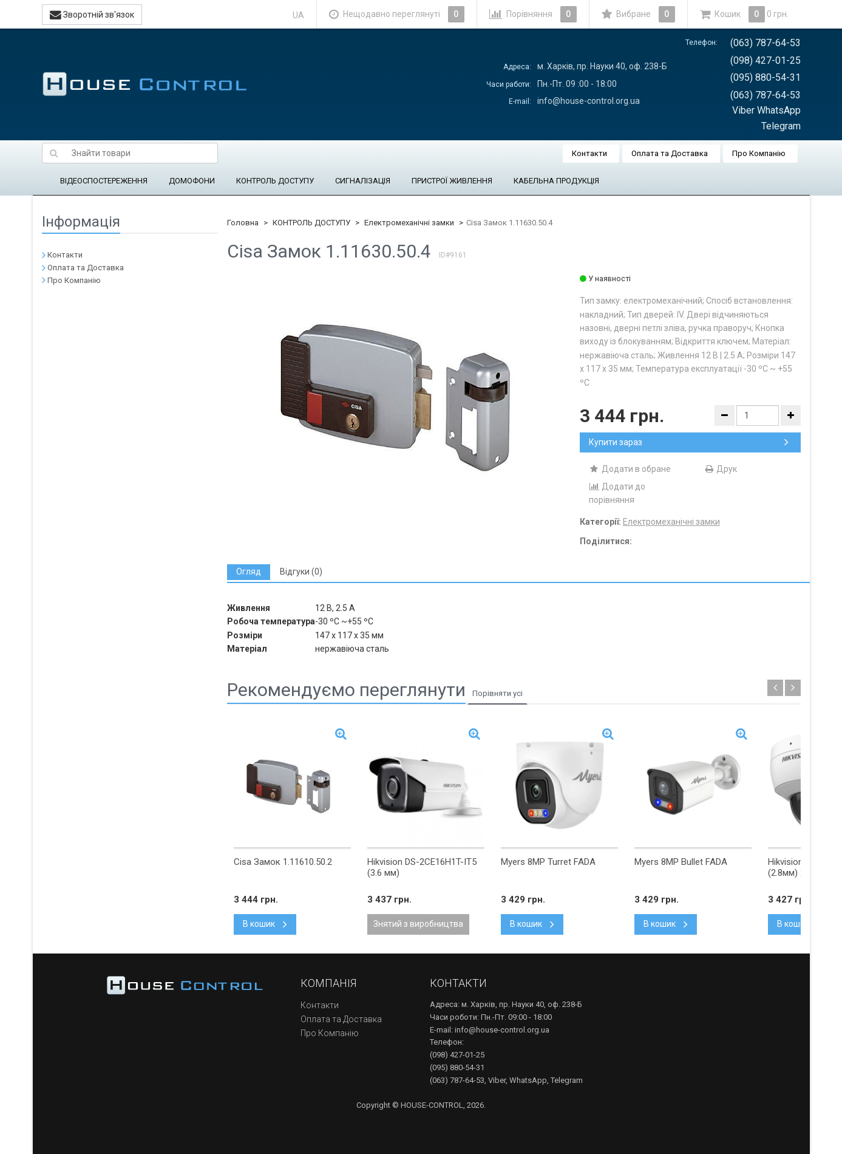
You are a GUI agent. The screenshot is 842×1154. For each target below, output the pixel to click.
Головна (243, 222)
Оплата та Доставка (669, 153)
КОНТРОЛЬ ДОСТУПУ (275, 180)
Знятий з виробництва (418, 924)
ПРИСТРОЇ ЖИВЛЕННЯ (452, 180)
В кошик (265, 924)
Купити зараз (689, 442)
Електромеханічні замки (409, 222)
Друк (720, 469)
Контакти (589, 153)
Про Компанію (759, 153)
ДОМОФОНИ (192, 180)
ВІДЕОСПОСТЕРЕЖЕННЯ (104, 180)
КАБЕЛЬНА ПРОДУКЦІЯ (556, 180)
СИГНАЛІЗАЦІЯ (362, 180)
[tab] (248, 571)
